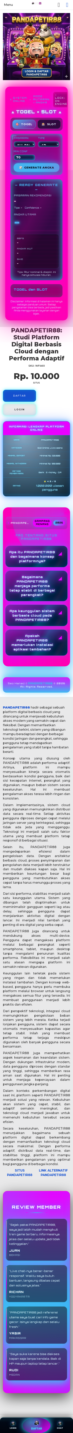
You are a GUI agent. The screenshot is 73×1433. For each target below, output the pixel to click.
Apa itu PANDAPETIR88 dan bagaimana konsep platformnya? (32, 556)
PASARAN (24, 142)
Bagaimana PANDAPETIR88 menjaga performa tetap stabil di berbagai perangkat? (32, 586)
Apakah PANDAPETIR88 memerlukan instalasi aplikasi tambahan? (32, 642)
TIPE (49, 142)
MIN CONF (24, 155)
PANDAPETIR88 (40, 683)
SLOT (49, 124)
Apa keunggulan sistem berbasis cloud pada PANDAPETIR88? (32, 615)
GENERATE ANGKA (36, 168)
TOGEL (24, 124)
